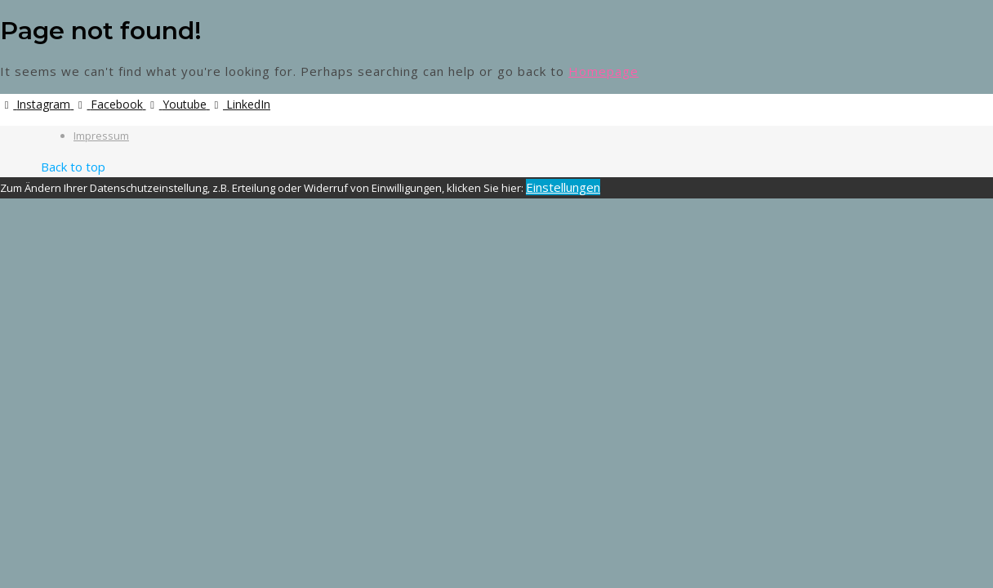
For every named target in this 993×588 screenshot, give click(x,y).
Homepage (603, 71)
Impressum (101, 135)
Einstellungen (563, 187)
